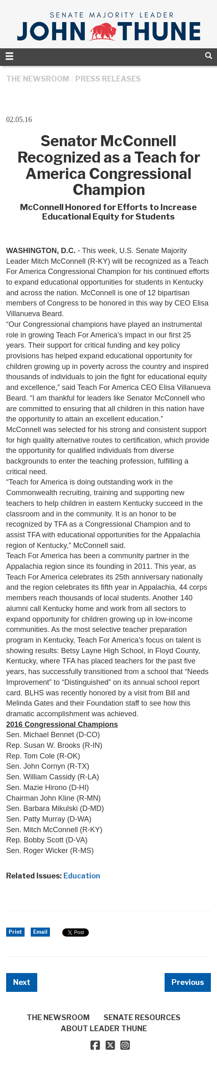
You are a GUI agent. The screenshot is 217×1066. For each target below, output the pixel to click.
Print (15, 932)
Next (21, 982)
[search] (208, 55)
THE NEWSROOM (37, 79)
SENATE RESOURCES (142, 1017)
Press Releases (108, 79)
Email (40, 932)
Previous (188, 982)
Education (81, 875)
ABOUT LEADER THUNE (104, 1028)
